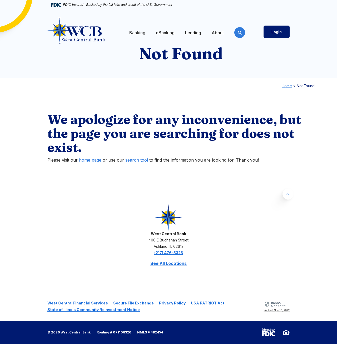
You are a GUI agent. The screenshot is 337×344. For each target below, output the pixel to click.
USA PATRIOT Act (207, 303)
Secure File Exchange (133, 303)
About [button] (218, 32)
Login (276, 32)
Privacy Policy (172, 303)
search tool (136, 160)
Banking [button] (137, 32)
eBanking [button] (165, 32)
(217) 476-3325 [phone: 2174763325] (168, 252)
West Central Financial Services (77, 303)
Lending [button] (193, 32)
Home (287, 86)
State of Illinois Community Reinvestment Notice (93, 309)
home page (90, 160)
